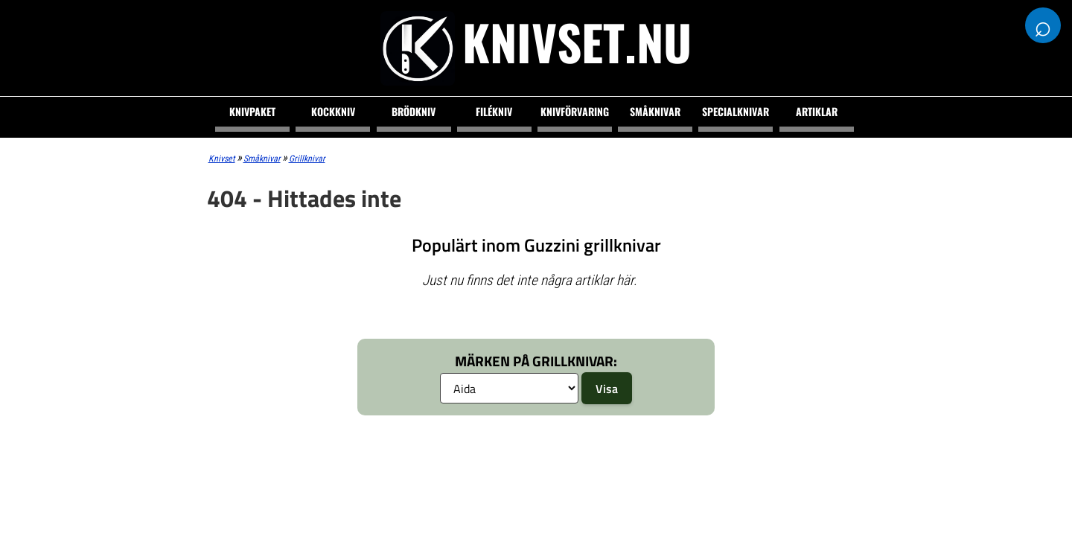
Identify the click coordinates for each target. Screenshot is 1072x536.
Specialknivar (735, 111)
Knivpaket (252, 111)
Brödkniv (414, 111)
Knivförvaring (574, 111)
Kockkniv (333, 111)
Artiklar (817, 111)
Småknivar (655, 111)
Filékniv (494, 111)
